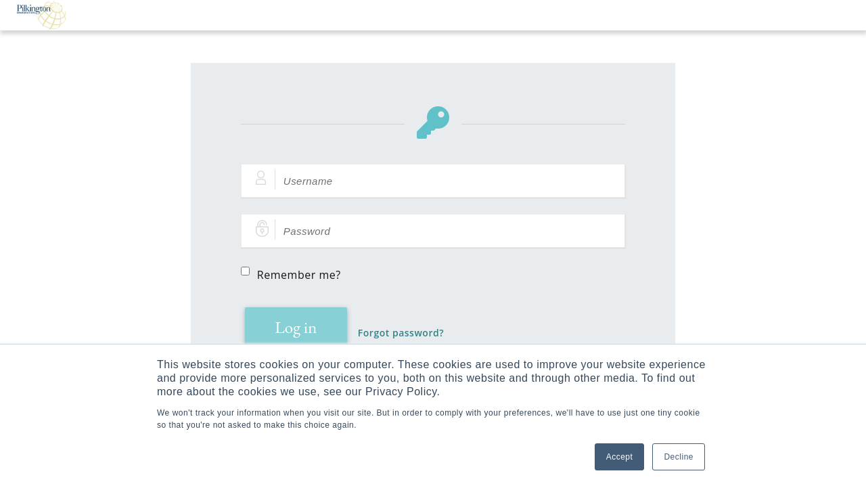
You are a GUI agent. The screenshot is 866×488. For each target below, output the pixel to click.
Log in (296, 327)
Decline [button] (678, 457)
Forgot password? (401, 332)
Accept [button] (619, 457)
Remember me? (299, 274)
